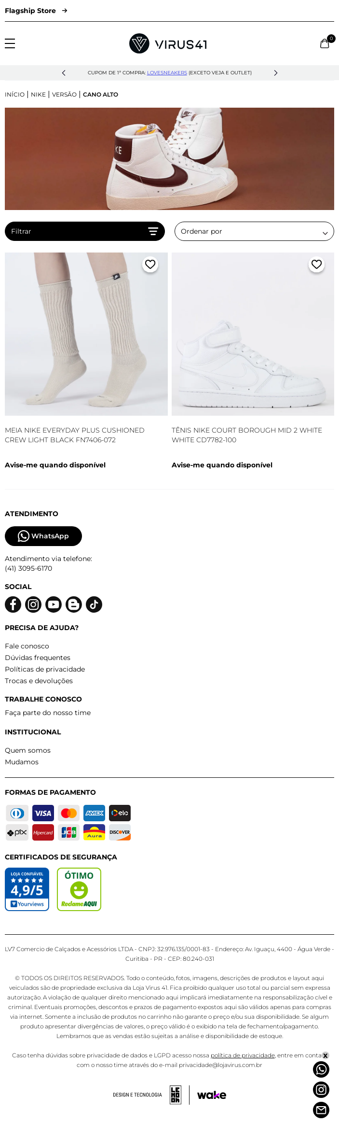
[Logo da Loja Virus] (167, 43)
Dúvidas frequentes (37, 657)
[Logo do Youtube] (53, 604)
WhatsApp (43, 536)
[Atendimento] (321, 1110)
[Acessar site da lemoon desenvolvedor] (151, 1095)
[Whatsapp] (321, 1069)
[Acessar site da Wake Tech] (211, 1095)
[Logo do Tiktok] (94, 604)
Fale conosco (27, 646)
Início (15, 94)
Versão (64, 94)
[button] (64, 73)
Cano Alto (100, 94)
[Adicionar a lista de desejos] (150, 266)
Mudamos (22, 762)
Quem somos (28, 750)
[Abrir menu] (10, 43)
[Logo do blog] (74, 604)
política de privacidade (243, 1055)
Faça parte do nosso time (48, 712)
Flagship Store (36, 10)
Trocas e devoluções (39, 680)
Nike (38, 94)
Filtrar (85, 231)
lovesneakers (167, 73)
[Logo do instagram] (33, 604)
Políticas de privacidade (45, 669)
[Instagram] (321, 1090)
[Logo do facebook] (13, 604)
